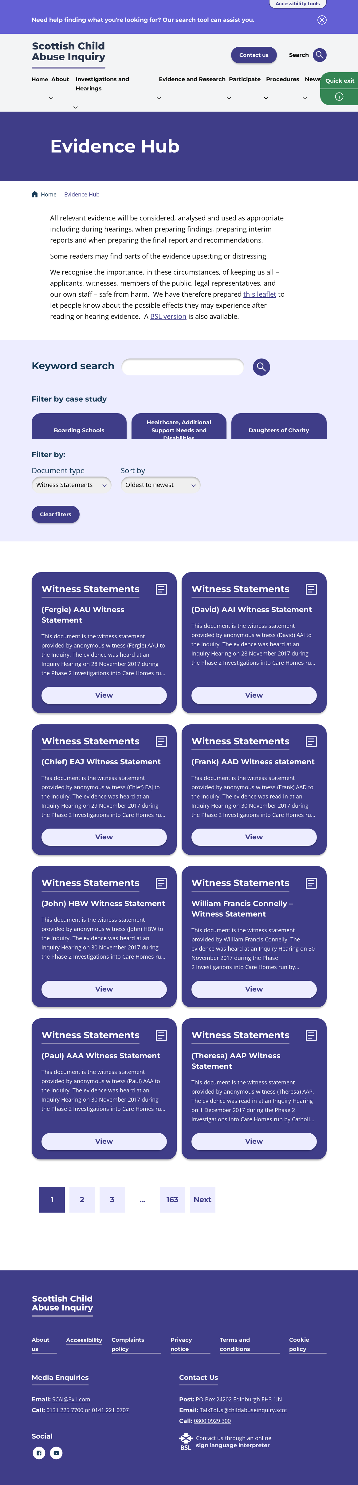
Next (202, 1199)
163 (172, 1199)
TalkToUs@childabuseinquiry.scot (243, 1410)
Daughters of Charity (279, 430)
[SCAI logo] (62, 1306)
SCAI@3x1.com (71, 1399)
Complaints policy (128, 1344)
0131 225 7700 (64, 1410)
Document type (58, 470)
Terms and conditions (235, 1344)
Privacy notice (181, 1344)
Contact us (254, 55)
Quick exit (340, 80)
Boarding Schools (79, 430)
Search (299, 55)
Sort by (133, 470)
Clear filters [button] (55, 514)
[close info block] (322, 20)
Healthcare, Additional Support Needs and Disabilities (179, 430)
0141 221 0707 (110, 1410)
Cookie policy (299, 1344)
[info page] (339, 97)
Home (40, 79)
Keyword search (73, 366)
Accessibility (84, 1340)
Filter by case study (69, 398)
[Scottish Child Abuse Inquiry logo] (68, 55)
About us (40, 1344)
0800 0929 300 (212, 1420)
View (104, 695)
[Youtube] (56, 1453)
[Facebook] (39, 1453)
